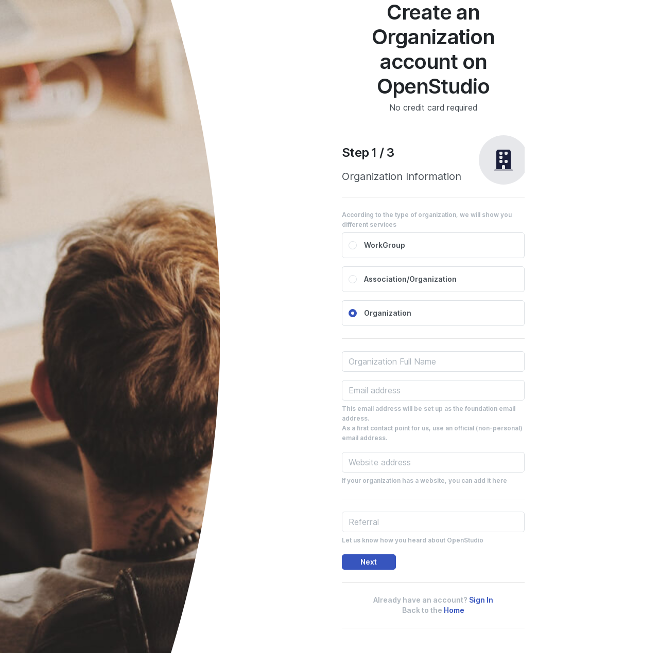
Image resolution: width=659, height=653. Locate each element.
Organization (387, 313)
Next (368, 562)
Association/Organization (410, 279)
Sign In (481, 600)
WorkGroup (384, 245)
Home (454, 610)
